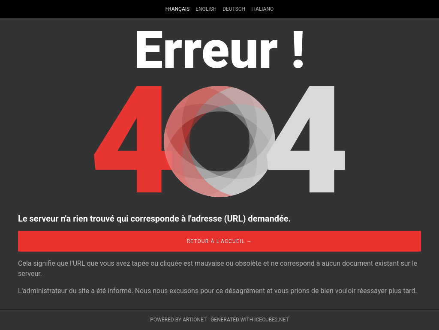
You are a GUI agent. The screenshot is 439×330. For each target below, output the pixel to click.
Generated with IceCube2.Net (249, 320)
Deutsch (234, 9)
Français (177, 9)
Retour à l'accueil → (219, 241)
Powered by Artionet (178, 320)
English (205, 9)
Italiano (262, 9)
